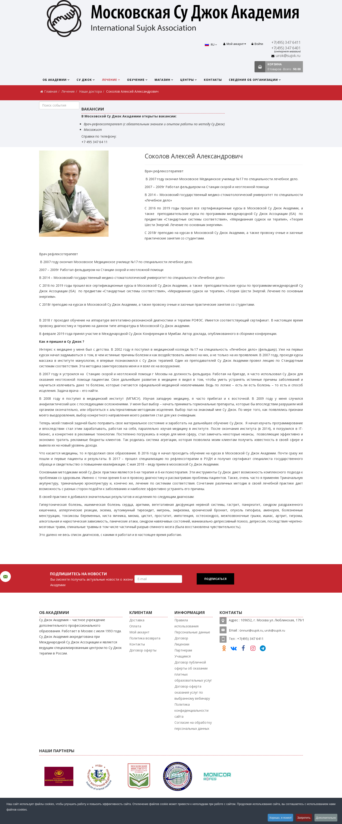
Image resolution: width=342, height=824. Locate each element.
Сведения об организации (253, 80)
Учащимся (182, 656)
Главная (50, 91)
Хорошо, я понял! (277, 818)
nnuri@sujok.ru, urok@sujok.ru (263, 630)
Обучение (136, 80)
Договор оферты (142, 650)
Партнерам (183, 650)
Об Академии (55, 80)
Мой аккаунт (139, 632)
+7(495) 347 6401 (286, 48)
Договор (181, 638)
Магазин (162, 80)
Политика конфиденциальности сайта (191, 710)
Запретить (302, 818)
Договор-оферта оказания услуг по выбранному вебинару (192, 692)
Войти (257, 44)
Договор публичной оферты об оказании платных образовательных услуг (193, 671)
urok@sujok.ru (288, 56)
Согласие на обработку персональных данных (193, 725)
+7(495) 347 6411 (286, 42)
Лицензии (181, 644)
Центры (187, 80)
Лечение (109, 80)
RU (210, 45)
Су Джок (84, 80)
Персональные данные (192, 632)
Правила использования (186, 623)
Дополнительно (326, 818)
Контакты (213, 80)
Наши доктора (90, 91)
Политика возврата (144, 638)
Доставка (136, 620)
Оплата (135, 626)
